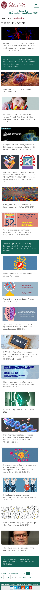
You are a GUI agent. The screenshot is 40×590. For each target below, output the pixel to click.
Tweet (15, 587)
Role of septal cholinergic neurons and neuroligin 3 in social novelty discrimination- (19, 497)
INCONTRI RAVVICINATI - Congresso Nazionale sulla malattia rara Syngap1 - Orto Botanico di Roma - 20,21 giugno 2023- (20, 355)
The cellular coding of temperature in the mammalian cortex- (18, 549)
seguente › (22, 577)
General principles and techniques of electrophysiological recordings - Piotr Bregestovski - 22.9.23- (17, 232)
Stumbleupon (23, 587)
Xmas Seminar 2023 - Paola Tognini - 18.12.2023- (17, 90)
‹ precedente (13, 573)
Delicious (27, 587)
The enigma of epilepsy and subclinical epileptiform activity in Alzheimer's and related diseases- (17, 326)
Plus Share (30, 587)
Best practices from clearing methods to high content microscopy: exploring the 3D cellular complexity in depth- (19, 147)
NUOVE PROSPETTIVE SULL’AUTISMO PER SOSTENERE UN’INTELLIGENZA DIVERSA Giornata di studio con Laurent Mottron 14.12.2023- (19, 63)
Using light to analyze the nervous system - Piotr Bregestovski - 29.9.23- (19, 205)
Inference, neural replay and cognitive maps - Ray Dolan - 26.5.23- (19, 523)
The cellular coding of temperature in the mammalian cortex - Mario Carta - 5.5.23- (18, 561)
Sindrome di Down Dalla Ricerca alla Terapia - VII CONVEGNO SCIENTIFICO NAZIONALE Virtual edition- (19, 118)
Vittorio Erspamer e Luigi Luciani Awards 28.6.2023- (18, 300)
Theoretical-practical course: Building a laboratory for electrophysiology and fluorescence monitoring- (19, 247)
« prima (4, 573)
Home (3, 18)
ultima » (32, 577)
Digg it (19, 587)
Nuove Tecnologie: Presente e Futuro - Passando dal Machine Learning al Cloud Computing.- (18, 384)
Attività (9, 18)
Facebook (11, 587)
